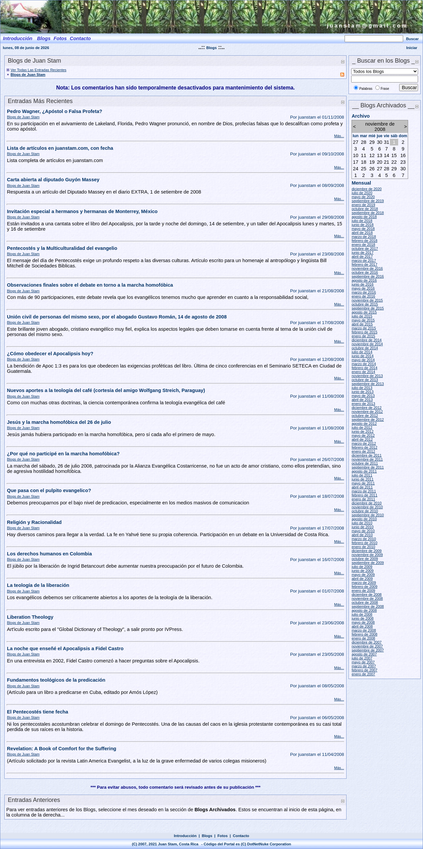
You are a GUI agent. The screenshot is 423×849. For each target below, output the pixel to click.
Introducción (185, 836)
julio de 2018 (362, 221)
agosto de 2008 (364, 610)
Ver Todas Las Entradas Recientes (39, 70)
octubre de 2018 (365, 209)
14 (386, 155)
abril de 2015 (362, 324)
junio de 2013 (362, 392)
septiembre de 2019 (368, 201)
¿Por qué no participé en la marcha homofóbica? (63, 453)
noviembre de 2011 (367, 459)
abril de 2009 (362, 579)
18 (363, 162)
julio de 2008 (362, 614)
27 (355, 142)
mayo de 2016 (363, 288)
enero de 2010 (363, 547)
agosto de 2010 (364, 519)
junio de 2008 (362, 618)
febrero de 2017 (364, 264)
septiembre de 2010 (368, 515)
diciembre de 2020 (367, 189)
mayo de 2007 (363, 662)
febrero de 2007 (364, 670)
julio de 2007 (362, 658)
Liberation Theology (30, 617)
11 (363, 155)
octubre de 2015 (365, 304)
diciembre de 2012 (367, 408)
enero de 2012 (363, 451)
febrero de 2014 (364, 368)
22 (394, 162)
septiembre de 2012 (368, 420)
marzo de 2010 (364, 539)
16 (402, 155)
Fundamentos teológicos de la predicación (56, 680)
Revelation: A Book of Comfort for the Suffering (61, 748)
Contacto (241, 836)
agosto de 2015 (364, 312)
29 (372, 142)
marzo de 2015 (364, 328)
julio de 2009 (362, 567)
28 (363, 142)
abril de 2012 (362, 439)
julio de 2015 (362, 316)
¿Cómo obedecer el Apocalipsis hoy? (50, 353)
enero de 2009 (363, 591)
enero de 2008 (363, 638)
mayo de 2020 (363, 197)
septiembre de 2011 (368, 467)
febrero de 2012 (364, 447)
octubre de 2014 (365, 348)
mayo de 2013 (363, 396)
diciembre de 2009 (367, 551)
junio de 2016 (362, 284)
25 (363, 168)
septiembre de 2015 (368, 308)
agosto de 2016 (364, 280)
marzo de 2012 (364, 443)
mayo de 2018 (363, 229)
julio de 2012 (362, 427)
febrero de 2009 (364, 587)
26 (372, 168)
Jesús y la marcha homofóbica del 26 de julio (59, 422)
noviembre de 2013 (367, 376)
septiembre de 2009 (368, 563)
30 (379, 142)
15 (394, 155)
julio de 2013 (362, 388)
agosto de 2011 (364, 471)
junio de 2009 (362, 571)
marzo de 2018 (364, 237)
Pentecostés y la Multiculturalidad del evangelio (62, 248)
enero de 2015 (363, 336)
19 (372, 162)
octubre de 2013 (365, 380)
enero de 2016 (363, 296)
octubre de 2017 (365, 249)
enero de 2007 (363, 674)
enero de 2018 (363, 245)
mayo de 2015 (363, 320)
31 (386, 142)
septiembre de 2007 (368, 650)
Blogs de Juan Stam (28, 75)
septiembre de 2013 (368, 384)
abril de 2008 (362, 626)
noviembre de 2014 (367, 344)
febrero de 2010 (364, 543)
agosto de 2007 (364, 654)
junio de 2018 (362, 225)
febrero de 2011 (364, 495)
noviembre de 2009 (367, 555)
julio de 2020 (362, 193)
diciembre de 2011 (367, 455)
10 (355, 155)
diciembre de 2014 (367, 340)
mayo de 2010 (363, 531)
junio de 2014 (362, 356)
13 (379, 155)
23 (402, 162)
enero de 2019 (363, 205)
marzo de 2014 (364, 364)
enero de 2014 (363, 372)
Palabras (365, 88)
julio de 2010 (362, 523)
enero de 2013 (363, 404)
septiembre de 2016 (368, 276)
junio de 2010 (362, 527)
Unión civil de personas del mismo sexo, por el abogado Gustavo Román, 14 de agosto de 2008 (117, 316)
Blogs (211, 48)
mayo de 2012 (363, 435)
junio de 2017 (362, 253)
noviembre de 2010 (367, 507)
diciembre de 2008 (367, 594)
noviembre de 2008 (367, 598)
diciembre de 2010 (367, 503)
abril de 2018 (362, 233)
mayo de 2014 (363, 360)
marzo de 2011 (364, 491)
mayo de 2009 (363, 575)
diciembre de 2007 (367, 642)
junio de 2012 (362, 431)
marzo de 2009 (364, 583)
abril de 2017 (362, 256)
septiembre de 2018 (368, 213)
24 (355, 168)
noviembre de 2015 (367, 300)
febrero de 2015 (364, 332)
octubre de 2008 (365, 602)
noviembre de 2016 (367, 268)
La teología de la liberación (38, 585)
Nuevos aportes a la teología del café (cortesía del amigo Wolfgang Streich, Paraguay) (106, 390)
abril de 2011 (362, 487)
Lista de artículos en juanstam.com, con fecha (60, 148)
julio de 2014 (362, 352)
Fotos (222, 836)
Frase (385, 88)
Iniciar (411, 48)
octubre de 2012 (365, 416)
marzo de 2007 (364, 666)
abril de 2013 (362, 400)
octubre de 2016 (365, 272)
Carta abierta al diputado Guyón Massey (53, 179)
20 (379, 162)
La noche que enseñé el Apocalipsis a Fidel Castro (65, 648)
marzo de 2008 (364, 630)
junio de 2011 (362, 479)
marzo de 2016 (364, 292)
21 (386, 162)
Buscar (412, 39)
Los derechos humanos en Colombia (49, 553)
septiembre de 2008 (368, 606)
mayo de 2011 (363, 483)
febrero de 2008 (364, 634)
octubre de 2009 (365, 559)
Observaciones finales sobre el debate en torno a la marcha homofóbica (90, 285)
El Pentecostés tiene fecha (37, 711)
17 (355, 162)
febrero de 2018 (364, 241)
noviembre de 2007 (367, 646)
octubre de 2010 (365, 511)
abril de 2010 (362, 535)
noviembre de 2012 (367, 412)
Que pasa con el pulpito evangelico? (49, 490)
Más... (339, 136)
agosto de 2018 (364, 217)
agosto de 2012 (364, 423)
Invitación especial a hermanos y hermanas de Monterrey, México (82, 211)
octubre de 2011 (365, 463)
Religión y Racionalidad (34, 522)
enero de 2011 (363, 499)
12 (372, 155)
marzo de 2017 (364, 260)
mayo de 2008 (363, 622)
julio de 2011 (362, 475)
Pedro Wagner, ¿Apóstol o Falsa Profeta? (54, 111)
